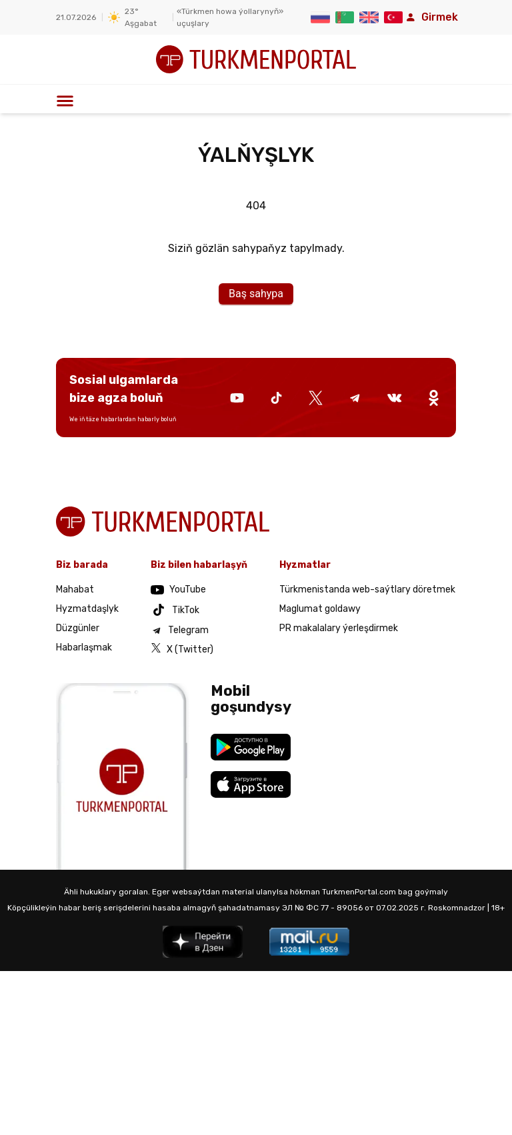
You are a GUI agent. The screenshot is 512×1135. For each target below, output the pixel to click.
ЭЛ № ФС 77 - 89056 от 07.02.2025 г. (354, 907)
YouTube (178, 589)
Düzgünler (77, 628)
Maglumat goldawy (320, 608)
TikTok (175, 610)
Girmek (430, 17)
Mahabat (75, 589)
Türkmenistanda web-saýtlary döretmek (367, 589)
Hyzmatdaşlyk (87, 608)
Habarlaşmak (84, 647)
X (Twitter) (182, 648)
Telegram (180, 630)
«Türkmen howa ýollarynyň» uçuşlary (230, 17)
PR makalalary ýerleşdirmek (338, 628)
